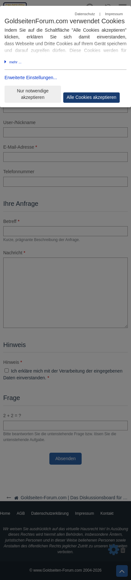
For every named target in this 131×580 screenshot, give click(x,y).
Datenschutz (85, 14)
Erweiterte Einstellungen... (31, 77)
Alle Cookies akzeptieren (91, 97)
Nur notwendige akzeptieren (32, 94)
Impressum (114, 14)
